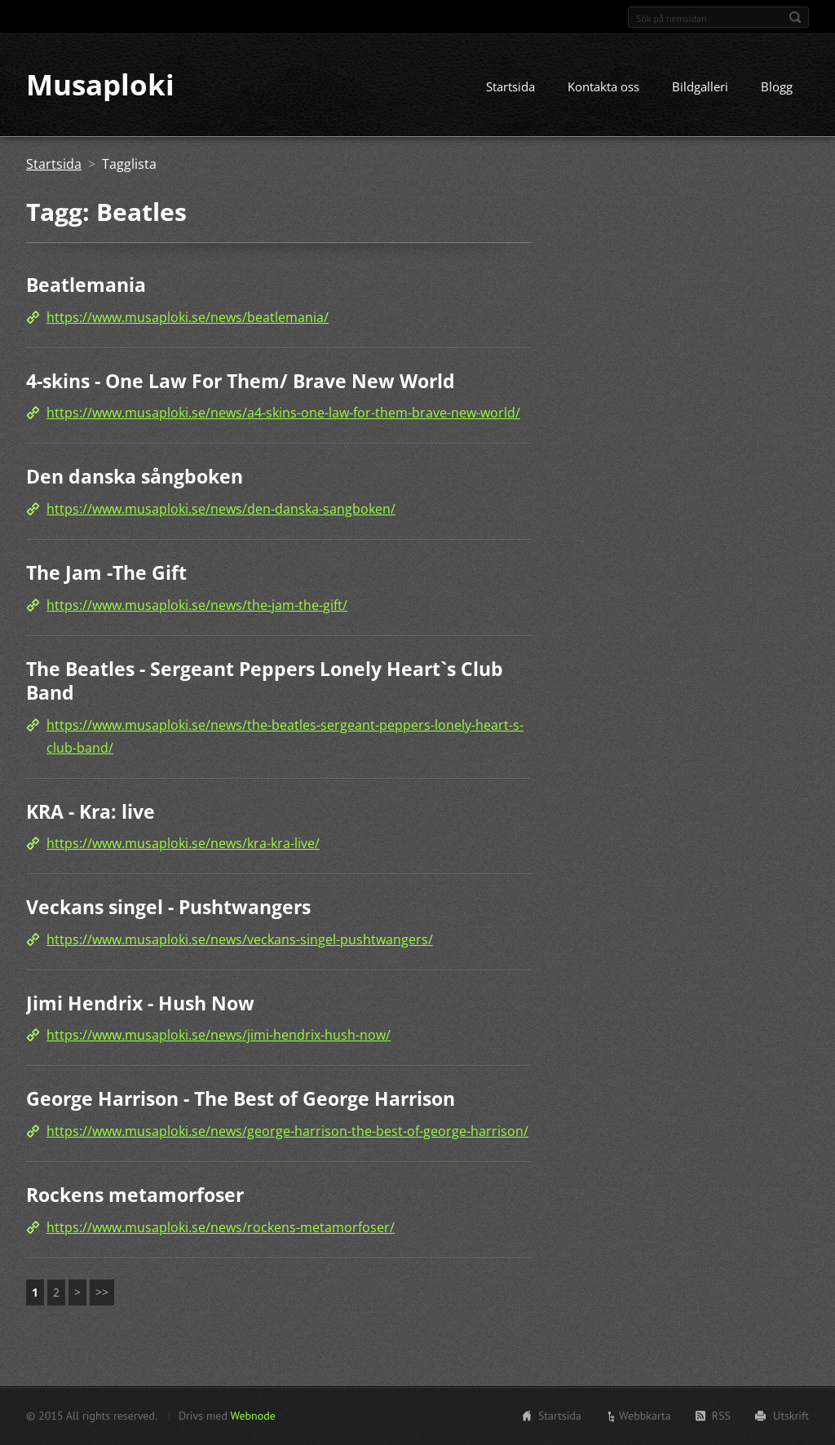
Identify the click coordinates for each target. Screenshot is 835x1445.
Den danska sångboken (134, 477)
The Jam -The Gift (106, 572)
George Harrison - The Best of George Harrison (240, 1099)
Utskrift (791, 1415)
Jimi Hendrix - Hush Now (140, 1003)
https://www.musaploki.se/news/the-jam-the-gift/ (196, 605)
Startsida (510, 87)
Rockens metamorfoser (135, 1195)
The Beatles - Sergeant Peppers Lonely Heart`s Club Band (264, 681)
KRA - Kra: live (90, 811)
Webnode (252, 1415)
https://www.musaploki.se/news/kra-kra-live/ (183, 844)
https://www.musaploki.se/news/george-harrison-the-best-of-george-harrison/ (287, 1131)
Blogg (777, 87)
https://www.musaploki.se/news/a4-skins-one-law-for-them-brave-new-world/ (283, 413)
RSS (721, 1415)
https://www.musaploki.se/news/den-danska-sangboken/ (220, 509)
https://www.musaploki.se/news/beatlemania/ (187, 317)
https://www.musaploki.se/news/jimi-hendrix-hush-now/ (218, 1036)
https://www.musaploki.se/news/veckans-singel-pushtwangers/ (239, 939)
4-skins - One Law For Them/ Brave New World (240, 381)
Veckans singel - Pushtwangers (168, 908)
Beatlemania (86, 285)
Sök (795, 17)
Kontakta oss (603, 87)
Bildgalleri (700, 87)
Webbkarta (645, 1415)
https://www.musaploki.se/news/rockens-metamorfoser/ (220, 1227)
